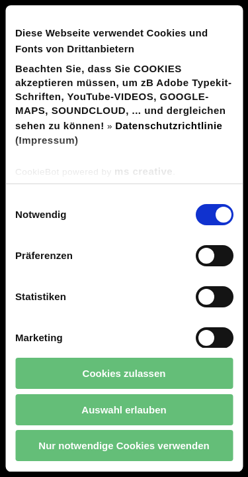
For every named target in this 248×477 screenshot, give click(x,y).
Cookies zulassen (124, 373)
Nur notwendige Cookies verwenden (123, 445)
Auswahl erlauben (123, 409)
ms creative (143, 171)
